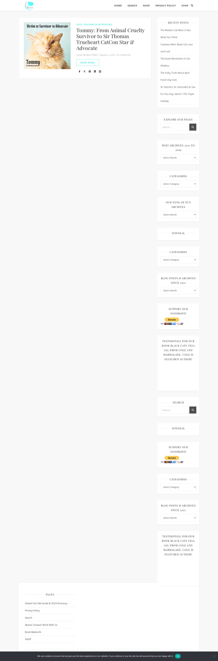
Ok (178, 656)
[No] (214, 656)
